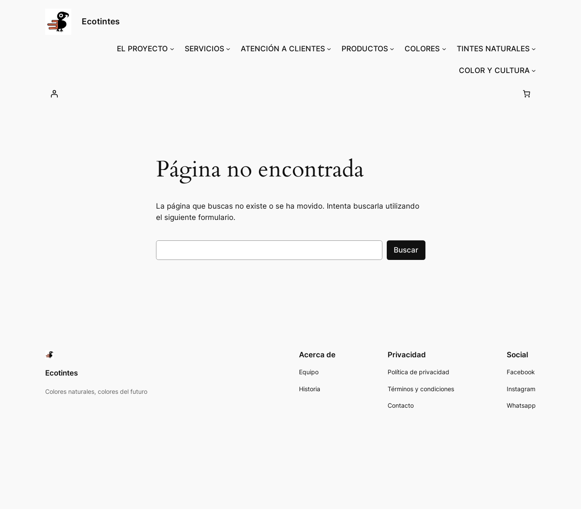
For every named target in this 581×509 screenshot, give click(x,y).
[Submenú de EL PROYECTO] (172, 49)
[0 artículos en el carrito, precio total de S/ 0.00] (527, 93)
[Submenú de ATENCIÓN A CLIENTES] (329, 49)
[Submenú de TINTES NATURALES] (533, 49)
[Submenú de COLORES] (444, 49)
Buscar (406, 250)
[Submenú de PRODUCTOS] (392, 49)
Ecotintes (101, 21)
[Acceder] (54, 93)
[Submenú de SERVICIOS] (228, 49)
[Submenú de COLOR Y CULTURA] (533, 70)
